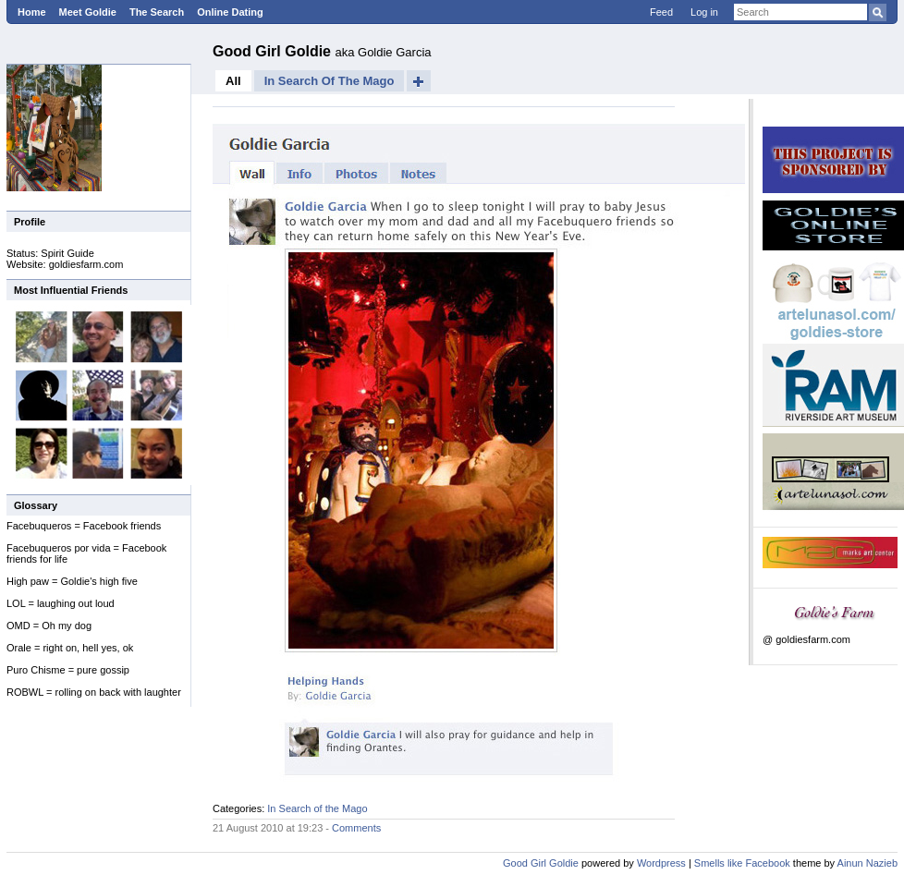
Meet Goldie (87, 12)
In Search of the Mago (329, 81)
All (233, 81)
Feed (661, 12)
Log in (704, 12)
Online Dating (230, 12)
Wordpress (661, 863)
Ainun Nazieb (867, 863)
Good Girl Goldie (274, 51)
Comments (356, 827)
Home (32, 12)
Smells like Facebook (742, 863)
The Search (156, 12)
